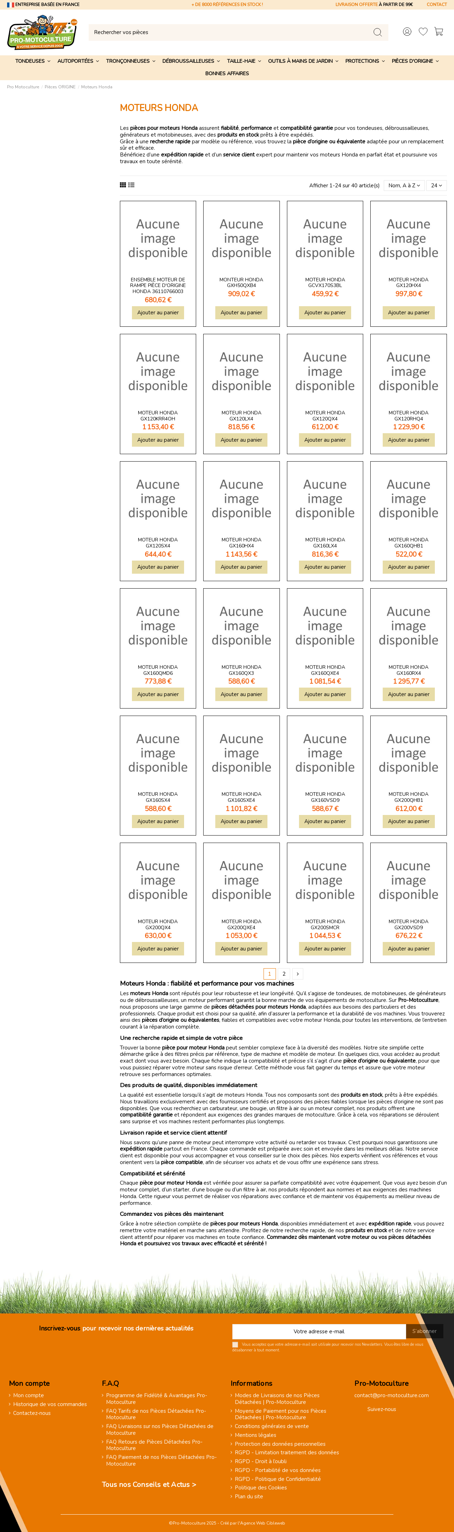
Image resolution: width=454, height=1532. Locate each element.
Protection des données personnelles (280, 1444)
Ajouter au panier (158, 312)
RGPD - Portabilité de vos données (278, 1470)
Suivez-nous (381, 1409)
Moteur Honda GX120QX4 (325, 415)
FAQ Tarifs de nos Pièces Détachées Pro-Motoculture (156, 1414)
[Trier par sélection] (404, 185)
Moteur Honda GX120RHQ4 (408, 415)
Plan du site (249, 1496)
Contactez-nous (32, 1413)
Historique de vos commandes (50, 1404)
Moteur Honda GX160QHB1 (408, 542)
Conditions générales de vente (272, 1426)
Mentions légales (255, 1435)
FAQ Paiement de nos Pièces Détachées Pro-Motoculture (161, 1460)
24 (436, 185)
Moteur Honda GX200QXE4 (241, 924)
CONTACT (437, 4)
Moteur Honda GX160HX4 (241, 542)
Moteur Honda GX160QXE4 (325, 670)
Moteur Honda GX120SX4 (158, 542)
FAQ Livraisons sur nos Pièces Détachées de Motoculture (160, 1430)
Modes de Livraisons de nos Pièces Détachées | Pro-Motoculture (277, 1399)
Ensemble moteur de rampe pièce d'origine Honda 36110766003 (158, 285)
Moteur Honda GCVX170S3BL (325, 282)
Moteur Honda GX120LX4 (241, 415)
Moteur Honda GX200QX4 (158, 924)
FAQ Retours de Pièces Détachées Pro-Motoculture (154, 1445)
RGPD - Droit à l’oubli (261, 1461)
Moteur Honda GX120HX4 (408, 282)
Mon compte (28, 1395)
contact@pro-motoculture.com (391, 1395)
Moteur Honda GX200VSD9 (408, 924)
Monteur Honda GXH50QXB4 (241, 282)
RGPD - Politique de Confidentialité (278, 1479)
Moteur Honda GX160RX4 (408, 670)
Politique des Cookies (261, 1487)
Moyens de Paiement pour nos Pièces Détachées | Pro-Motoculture (280, 1414)
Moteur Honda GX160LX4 (325, 542)
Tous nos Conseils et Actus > (149, 1484)
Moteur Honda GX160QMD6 (158, 670)
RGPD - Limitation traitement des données (287, 1452)
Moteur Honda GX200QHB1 (408, 797)
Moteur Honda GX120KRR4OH (158, 415)
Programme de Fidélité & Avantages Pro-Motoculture (156, 1399)
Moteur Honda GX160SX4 (158, 797)
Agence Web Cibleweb (262, 1523)
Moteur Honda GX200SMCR (325, 924)
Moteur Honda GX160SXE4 (241, 797)
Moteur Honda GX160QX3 (241, 670)
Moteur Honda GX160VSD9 (325, 797)
